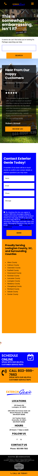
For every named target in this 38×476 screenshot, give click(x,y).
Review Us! (17, 129)
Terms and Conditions (27, 460)
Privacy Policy (13, 225)
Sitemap (6, 460)
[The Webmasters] (19, 457)
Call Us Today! (19, 473)
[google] (21, 439)
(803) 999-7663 (26, 219)
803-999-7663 (22, 449)
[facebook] (17, 439)
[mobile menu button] (32, 3)
